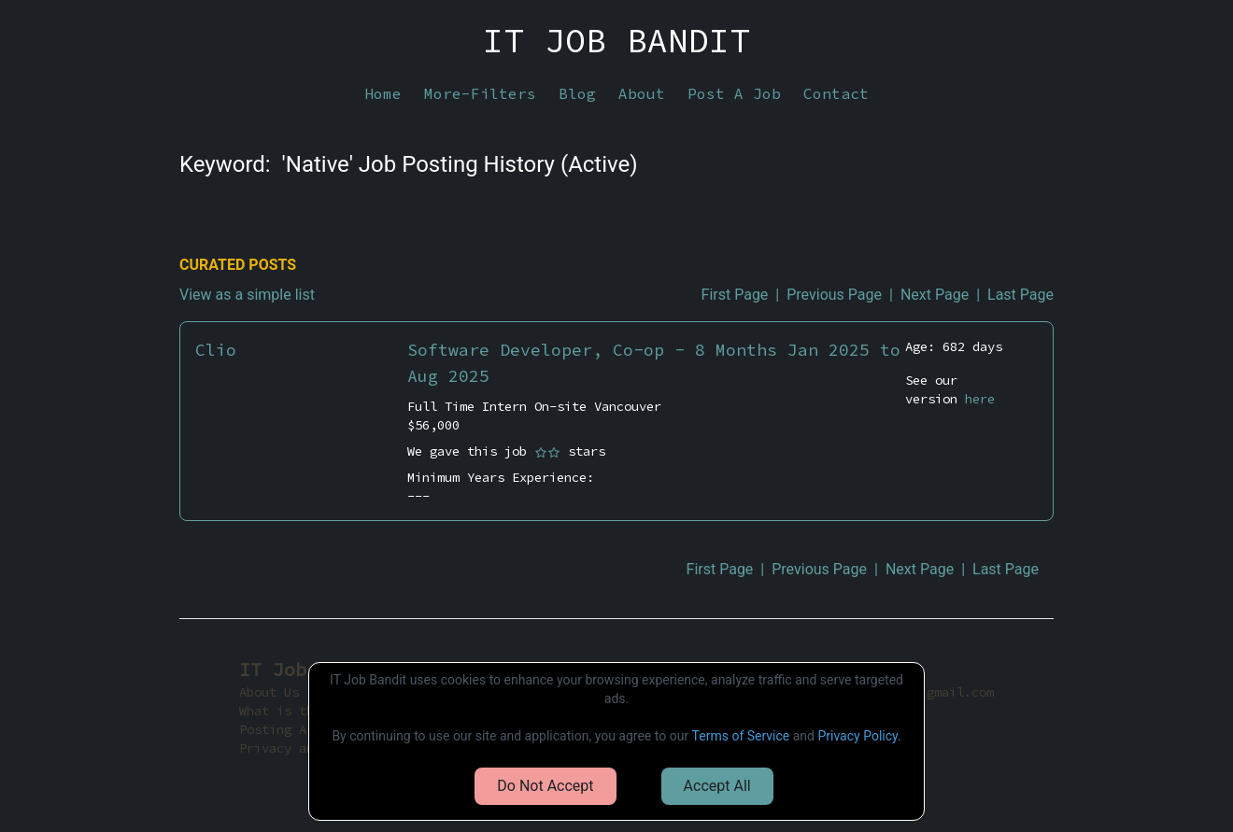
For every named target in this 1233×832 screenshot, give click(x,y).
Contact (836, 93)
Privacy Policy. (858, 735)
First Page (735, 294)
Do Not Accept (545, 786)
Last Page (1020, 294)
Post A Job (734, 93)
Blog (577, 93)
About (641, 93)
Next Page (934, 294)
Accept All (717, 786)
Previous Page (834, 294)
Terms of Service (741, 735)
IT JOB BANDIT (616, 41)
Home (383, 93)
